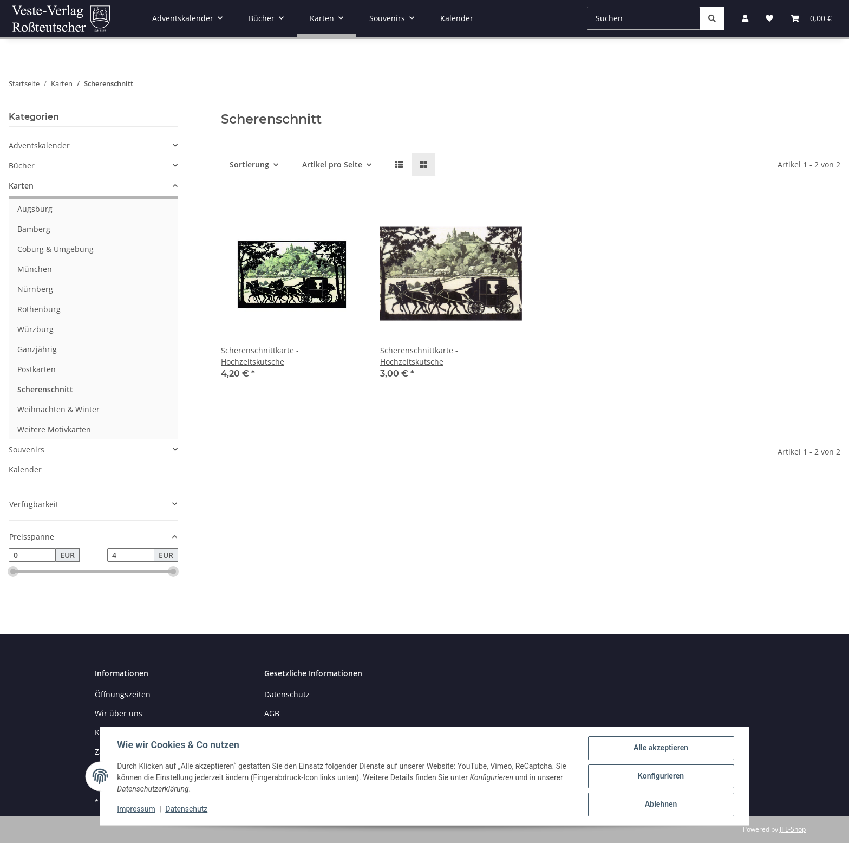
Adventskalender (39, 145)
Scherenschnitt (45, 389)
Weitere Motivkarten (54, 429)
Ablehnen (660, 804)
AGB (271, 713)
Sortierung (249, 164)
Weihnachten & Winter (58, 409)
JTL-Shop (793, 829)
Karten (21, 185)
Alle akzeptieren (660, 748)
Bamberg (33, 229)
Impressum (136, 809)
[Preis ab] (32, 555)
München (34, 269)
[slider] (13, 572)
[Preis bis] (130, 555)
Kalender (25, 469)
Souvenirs (26, 449)
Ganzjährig (37, 349)
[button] (399, 164)
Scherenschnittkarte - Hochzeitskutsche (260, 356)
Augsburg (35, 209)
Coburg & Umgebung (55, 249)
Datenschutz (187, 809)
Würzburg (35, 329)
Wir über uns (118, 713)
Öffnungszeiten (123, 694)
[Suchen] (643, 18)
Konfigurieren (660, 776)
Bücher (22, 165)
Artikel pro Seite (332, 164)
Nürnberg (35, 289)
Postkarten (36, 369)
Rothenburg (39, 309)
